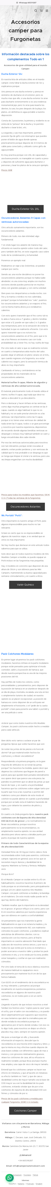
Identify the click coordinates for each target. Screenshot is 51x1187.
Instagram (17, 1175)
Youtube (27, 1175)
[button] (35, 10)
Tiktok (35, 1175)
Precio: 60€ (6, 170)
